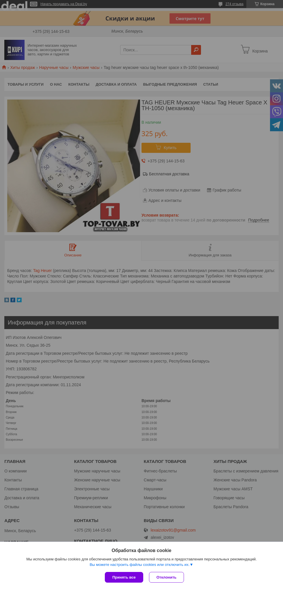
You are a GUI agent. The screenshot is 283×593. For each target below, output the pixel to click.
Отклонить (166, 577)
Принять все (124, 577)
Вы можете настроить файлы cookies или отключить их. (139, 564)
